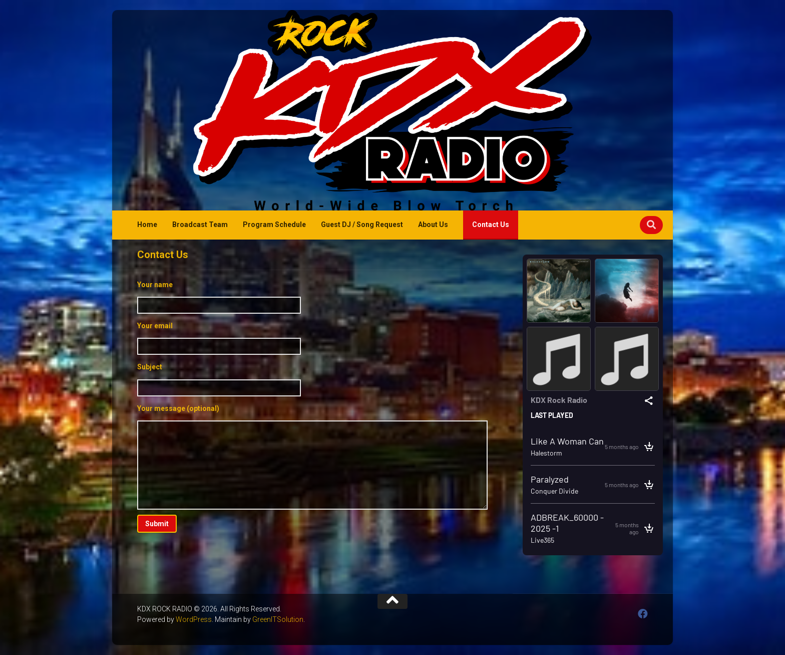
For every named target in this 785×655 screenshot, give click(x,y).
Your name (312, 297)
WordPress (194, 619)
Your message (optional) (312, 457)
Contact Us (490, 225)
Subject (312, 379)
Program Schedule (274, 225)
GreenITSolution (277, 619)
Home (147, 225)
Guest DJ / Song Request (362, 225)
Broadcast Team (200, 225)
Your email (312, 338)
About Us (433, 225)
